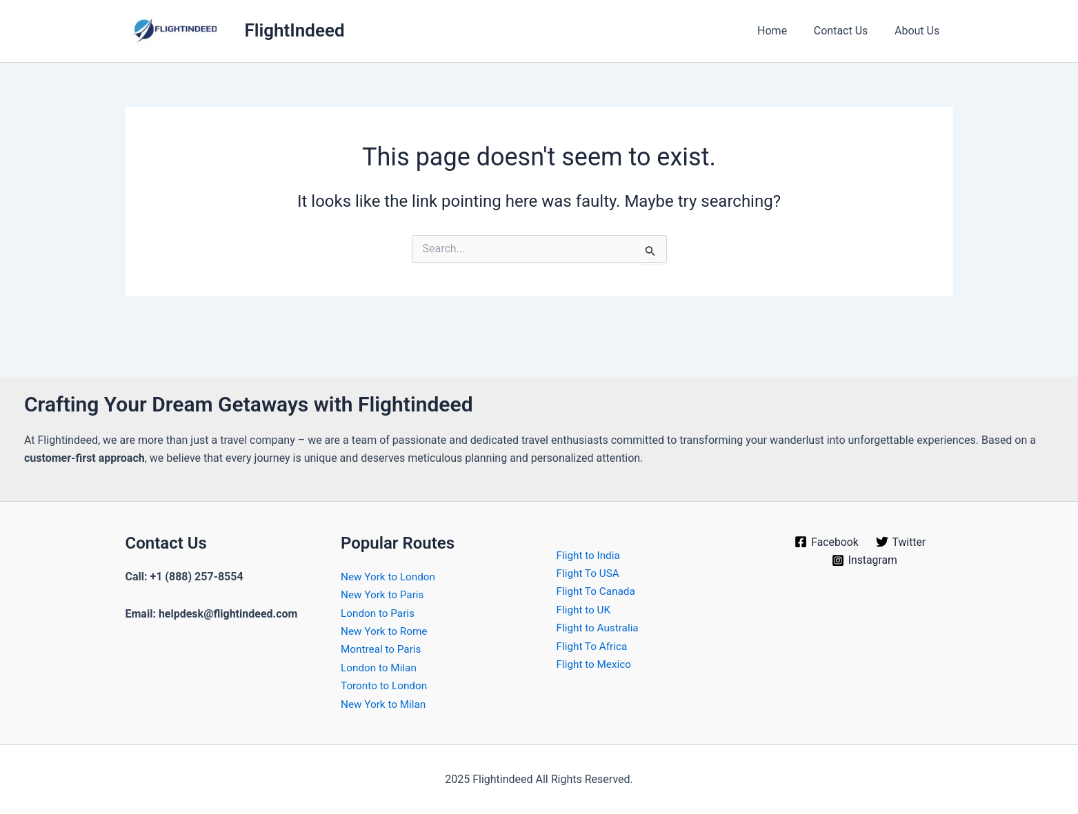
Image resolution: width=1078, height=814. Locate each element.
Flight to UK (585, 609)
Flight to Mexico (596, 664)
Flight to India (590, 555)
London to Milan (380, 667)
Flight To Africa (594, 646)
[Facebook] (826, 542)
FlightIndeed (295, 30)
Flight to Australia (600, 627)
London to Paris (379, 613)
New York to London (390, 576)
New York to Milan (385, 704)
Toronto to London (386, 685)
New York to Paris (384, 594)
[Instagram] (864, 560)
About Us (919, 30)
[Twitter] (900, 542)
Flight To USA (590, 573)
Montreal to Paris (383, 648)
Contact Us (848, 30)
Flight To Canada (598, 591)
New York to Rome (386, 631)
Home (784, 30)
